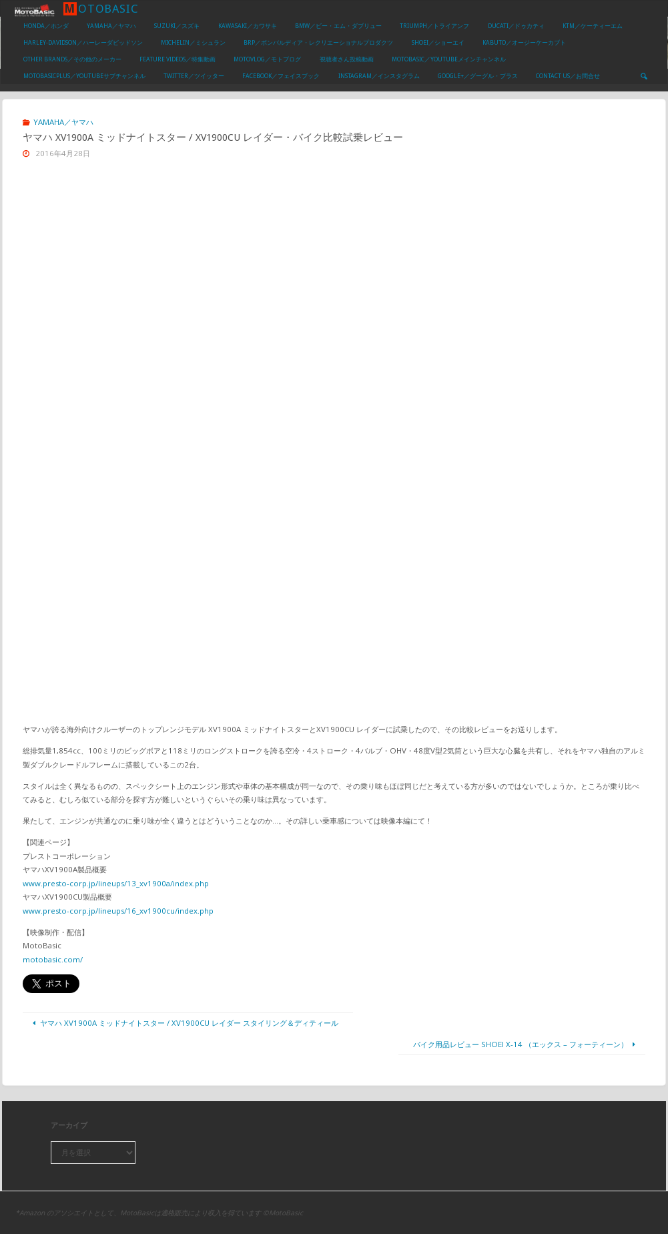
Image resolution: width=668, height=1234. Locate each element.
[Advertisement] (334, 271)
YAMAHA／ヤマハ (63, 122)
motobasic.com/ (53, 959)
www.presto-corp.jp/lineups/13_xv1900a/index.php (116, 883)
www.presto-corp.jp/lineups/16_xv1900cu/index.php (118, 911)
